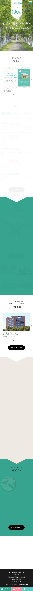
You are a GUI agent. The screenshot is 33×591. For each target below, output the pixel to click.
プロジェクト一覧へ (16, 348)
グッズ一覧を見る (16, 527)
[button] (30, 80)
